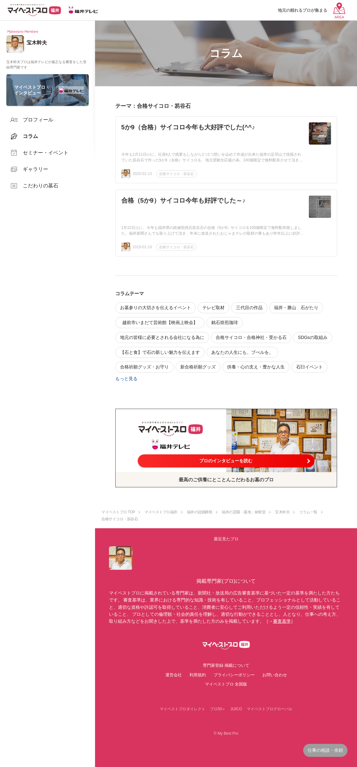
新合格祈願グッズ (198, 366)
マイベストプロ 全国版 (226, 684)
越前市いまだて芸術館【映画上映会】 (162, 322)
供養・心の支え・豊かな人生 (256, 366)
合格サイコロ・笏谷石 (176, 174)
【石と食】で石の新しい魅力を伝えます (160, 352)
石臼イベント (309, 366)
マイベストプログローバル (269, 709)
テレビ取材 (213, 307)
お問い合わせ (274, 675)
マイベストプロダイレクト (182, 709)
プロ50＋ (218, 709)
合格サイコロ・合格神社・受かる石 (251, 337)
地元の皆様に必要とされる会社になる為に (162, 337)
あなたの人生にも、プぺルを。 (242, 352)
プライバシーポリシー (234, 675)
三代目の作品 (249, 307)
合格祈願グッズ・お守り (144, 366)
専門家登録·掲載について (226, 665)
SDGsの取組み (313, 337)
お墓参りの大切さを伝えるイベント (155, 307)
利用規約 (197, 675)
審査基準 (282, 621)
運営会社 (173, 675)
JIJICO (236, 709)
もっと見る (126, 378)
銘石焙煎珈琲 (224, 322)
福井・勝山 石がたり (296, 307)
